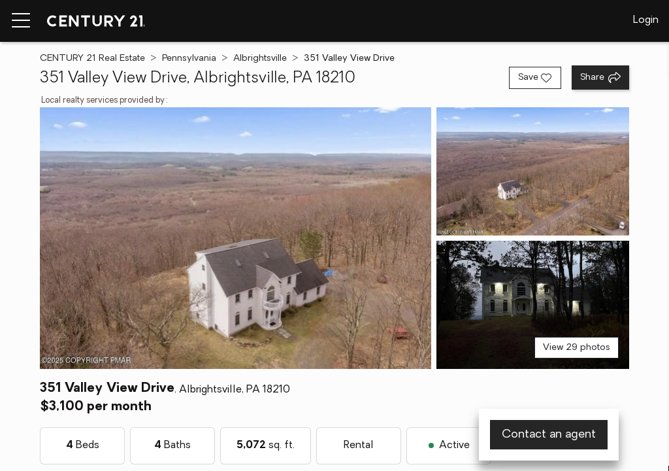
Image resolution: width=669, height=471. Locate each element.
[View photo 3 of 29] (532, 305)
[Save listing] (535, 78)
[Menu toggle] (20, 20)
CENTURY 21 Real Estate (92, 58)
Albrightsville (260, 58)
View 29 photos (576, 348)
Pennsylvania (189, 58)
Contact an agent (549, 434)
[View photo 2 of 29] (532, 171)
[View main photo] (235, 238)
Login (646, 20)
